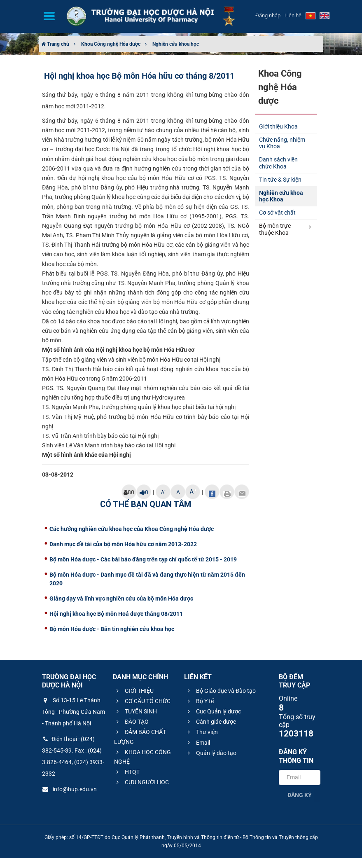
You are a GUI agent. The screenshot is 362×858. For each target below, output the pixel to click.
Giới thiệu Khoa (278, 126)
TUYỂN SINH (135, 711)
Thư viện (201, 732)
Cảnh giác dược (210, 721)
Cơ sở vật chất (277, 212)
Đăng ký (299, 795)
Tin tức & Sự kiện (280, 179)
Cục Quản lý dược (213, 711)
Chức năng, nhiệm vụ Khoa (282, 143)
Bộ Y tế (199, 701)
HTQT (127, 772)
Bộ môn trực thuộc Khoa (285, 229)
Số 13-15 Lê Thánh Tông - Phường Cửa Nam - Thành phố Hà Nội (73, 712)
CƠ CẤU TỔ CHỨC (142, 701)
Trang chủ (55, 44)
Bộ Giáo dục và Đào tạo (220, 690)
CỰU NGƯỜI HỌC (141, 782)
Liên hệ (293, 15)
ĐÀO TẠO (131, 721)
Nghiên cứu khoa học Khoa (281, 196)
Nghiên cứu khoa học (175, 44)
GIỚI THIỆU (134, 690)
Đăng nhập (267, 15)
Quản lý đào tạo (210, 753)
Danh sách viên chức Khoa (278, 163)
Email (197, 742)
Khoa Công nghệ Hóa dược (110, 44)
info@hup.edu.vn (69, 789)
